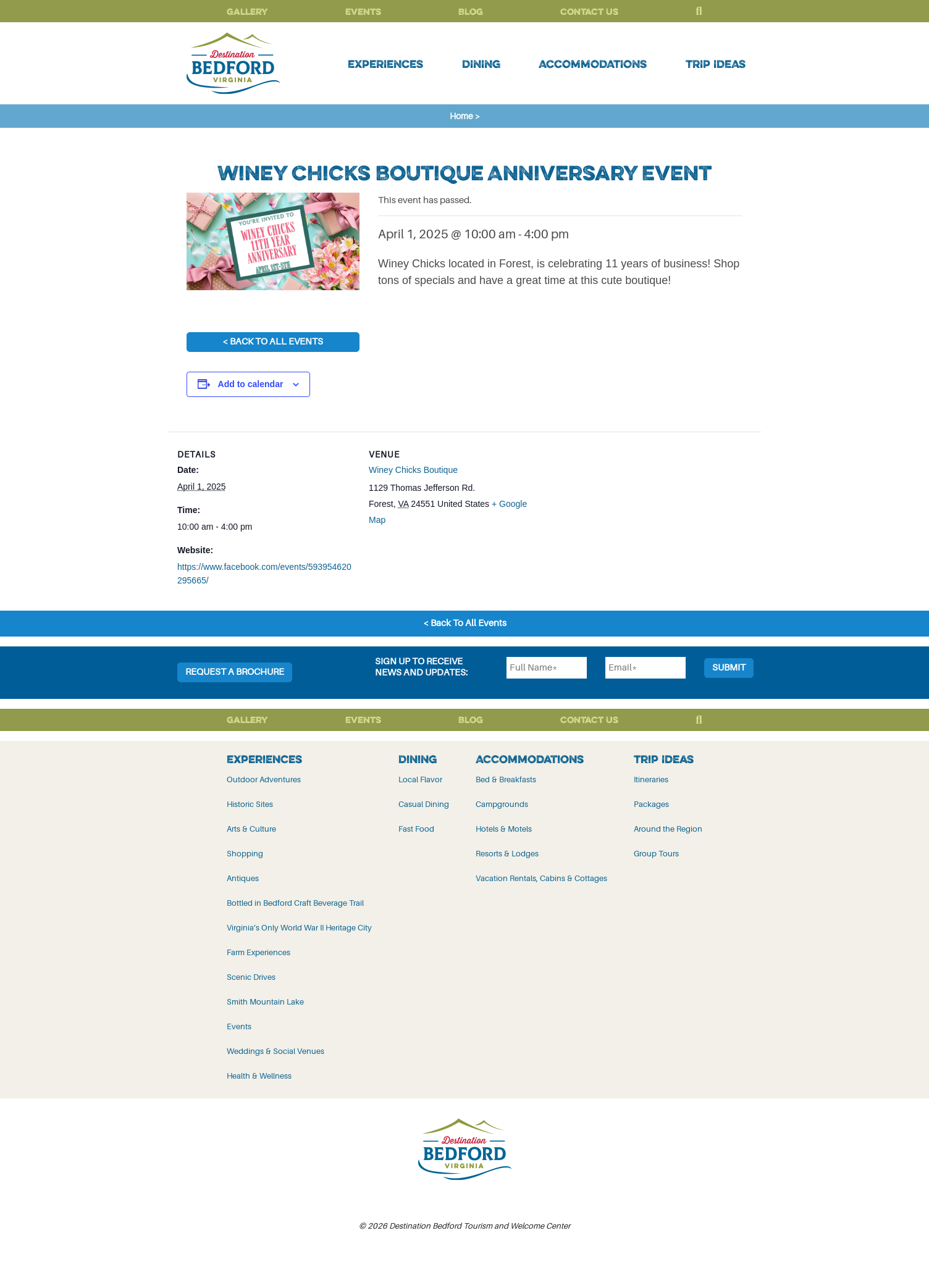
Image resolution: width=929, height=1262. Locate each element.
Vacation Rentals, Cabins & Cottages (541, 878)
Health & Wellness (259, 1075)
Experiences (385, 63)
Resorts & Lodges (507, 853)
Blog (470, 11)
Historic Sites (250, 804)
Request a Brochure (234, 672)
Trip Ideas (716, 63)
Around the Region (668, 829)
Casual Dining (423, 804)
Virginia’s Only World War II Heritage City (299, 927)
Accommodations (593, 63)
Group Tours (656, 853)
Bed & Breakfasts (506, 779)
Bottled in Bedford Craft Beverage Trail (295, 903)
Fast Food (416, 829)
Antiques (243, 878)
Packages (651, 804)
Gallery (247, 11)
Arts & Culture (251, 829)
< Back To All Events (272, 341)
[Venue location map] (625, 517)
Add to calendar (251, 384)
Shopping (245, 853)
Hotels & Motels (504, 829)
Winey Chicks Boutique (413, 470)
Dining (481, 63)
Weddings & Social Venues (275, 1051)
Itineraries (651, 779)
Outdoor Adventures (264, 779)
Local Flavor (420, 779)
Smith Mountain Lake (265, 1001)
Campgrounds (502, 804)
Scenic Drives (251, 977)
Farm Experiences (258, 952)
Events (363, 11)
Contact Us (589, 11)
